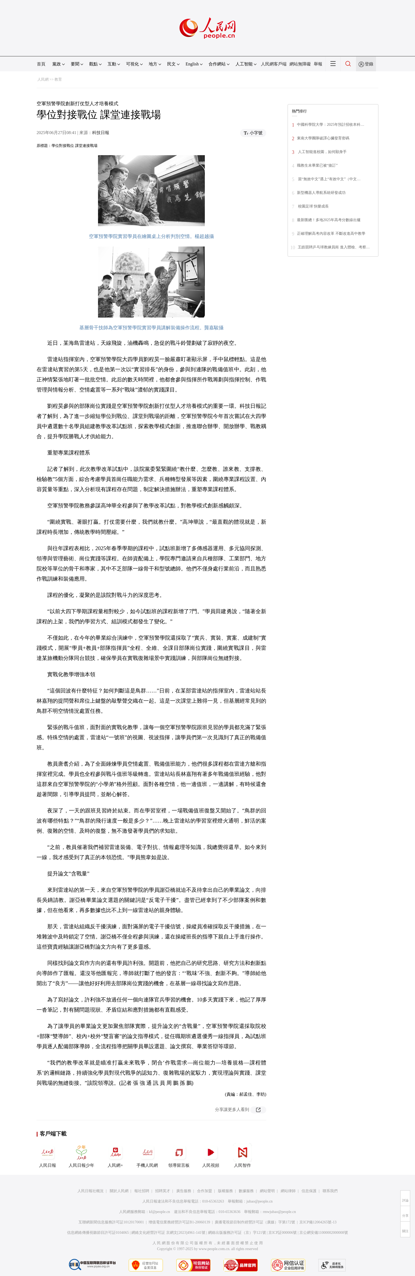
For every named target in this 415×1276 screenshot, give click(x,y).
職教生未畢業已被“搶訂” (317, 165)
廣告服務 (183, 1191)
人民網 (43, 79)
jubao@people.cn (259, 1201)
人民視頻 (210, 1155)
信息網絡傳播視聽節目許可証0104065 (98, 1233)
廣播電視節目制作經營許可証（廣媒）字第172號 (255, 1222)
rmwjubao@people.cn (279, 1212)
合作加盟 (204, 1191)
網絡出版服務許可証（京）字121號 (237, 1233)
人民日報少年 (81, 1155)
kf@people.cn (159, 1212)
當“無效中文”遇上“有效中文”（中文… (329, 179)
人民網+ (115, 1155)
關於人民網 (119, 1191)
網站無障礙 (300, 64)
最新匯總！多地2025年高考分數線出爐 (329, 220)
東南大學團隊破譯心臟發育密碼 (323, 138)
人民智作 (242, 1155)
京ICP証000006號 (282, 1233)
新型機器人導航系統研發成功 (321, 193)
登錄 (369, 64)
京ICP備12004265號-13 (317, 1222)
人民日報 (47, 1155)
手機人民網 (147, 1155)
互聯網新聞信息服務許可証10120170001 (111, 1222)
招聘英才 (162, 1191)
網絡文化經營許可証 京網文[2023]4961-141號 (168, 1233)
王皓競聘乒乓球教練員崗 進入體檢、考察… (334, 247)
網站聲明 (267, 1191)
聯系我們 (330, 1191)
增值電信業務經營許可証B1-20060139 (179, 1222)
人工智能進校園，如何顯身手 (322, 152)
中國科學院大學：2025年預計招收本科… (330, 125)
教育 (58, 79)
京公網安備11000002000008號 (323, 1233)
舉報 (318, 64)
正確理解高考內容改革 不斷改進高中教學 (331, 234)
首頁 (41, 64)
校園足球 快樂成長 (313, 206)
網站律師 (288, 1191)
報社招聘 (141, 1191)
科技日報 (100, 132)
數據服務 (246, 1191)
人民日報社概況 (90, 1191)
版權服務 (225, 1191)
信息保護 (309, 1191)
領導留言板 (179, 1155)
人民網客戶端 (274, 64)
